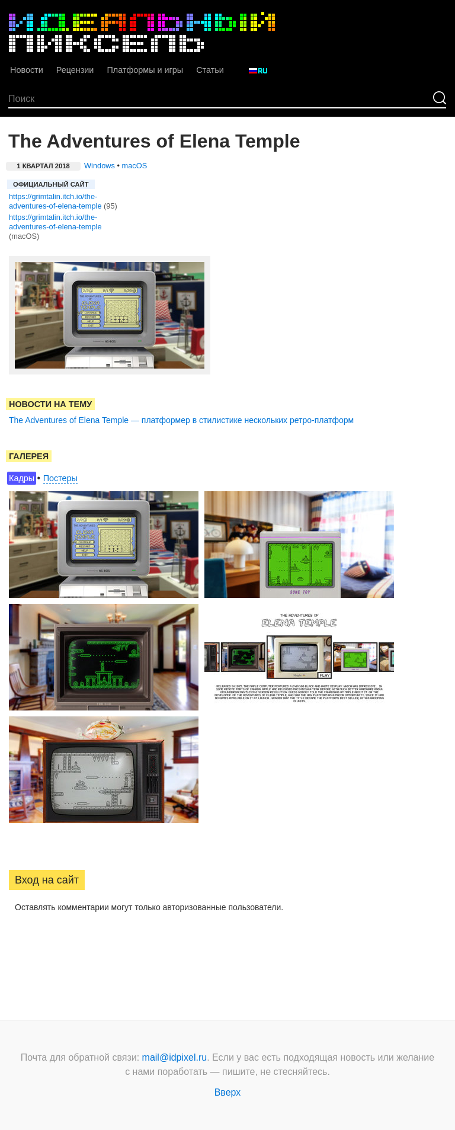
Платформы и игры (145, 70)
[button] (18, 945)
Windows (99, 165)
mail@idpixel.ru (174, 1057)
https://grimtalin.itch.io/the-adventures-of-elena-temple (55, 201)
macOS (135, 165)
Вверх (227, 1092)
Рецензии (75, 70)
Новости (26, 70)
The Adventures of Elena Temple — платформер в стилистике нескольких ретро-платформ (181, 420)
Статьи (210, 70)
